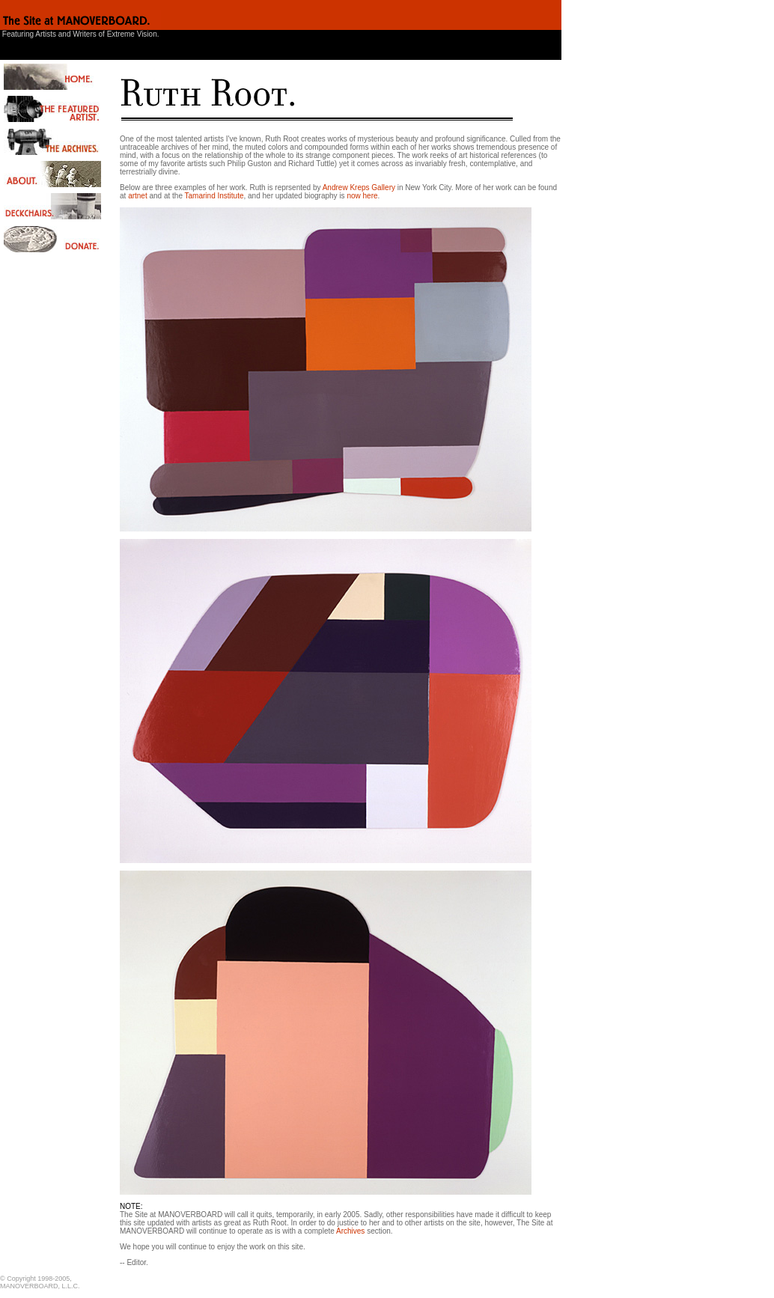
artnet (137, 196)
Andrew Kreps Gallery (359, 187)
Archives (350, 1231)
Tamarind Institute (214, 196)
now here (362, 196)
